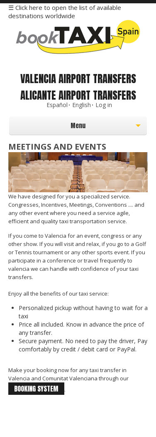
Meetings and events (57, 146)
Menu (59, 128)
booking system (36, 389)
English (81, 105)
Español (57, 105)
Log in (103, 105)
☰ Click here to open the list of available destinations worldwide (64, 11)
